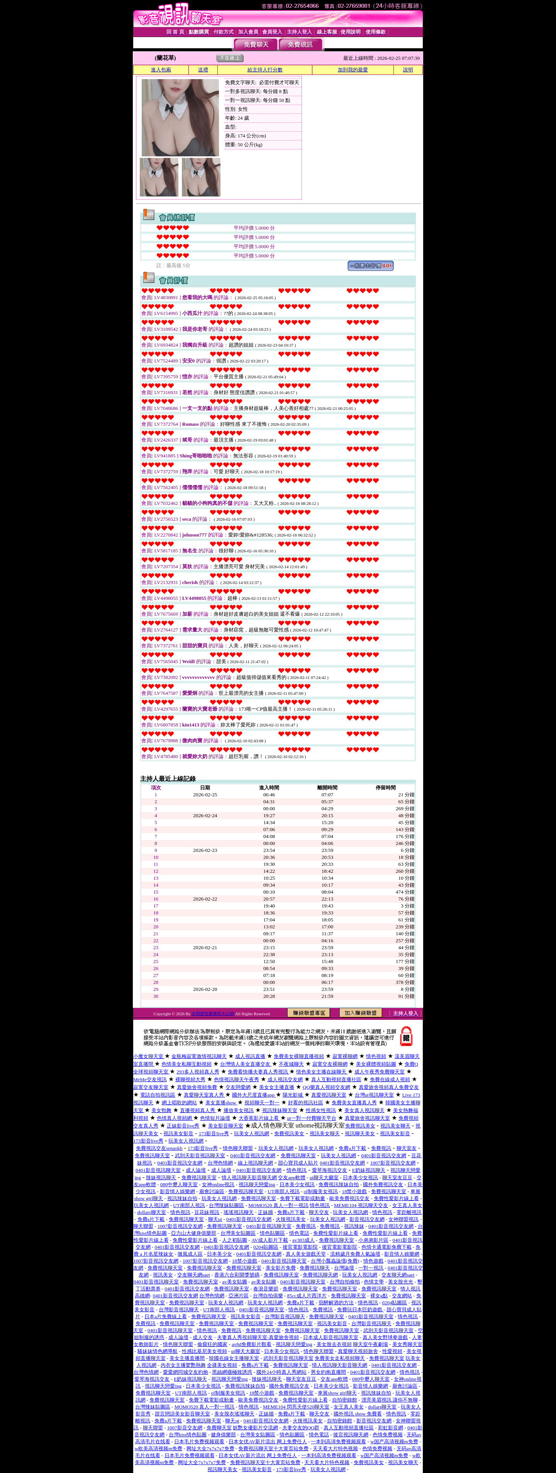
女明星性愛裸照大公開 (213, 1013)
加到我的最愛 (353, 70)
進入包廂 (161, 70)
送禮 (203, 70)
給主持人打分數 (265, 70)
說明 (408, 70)
